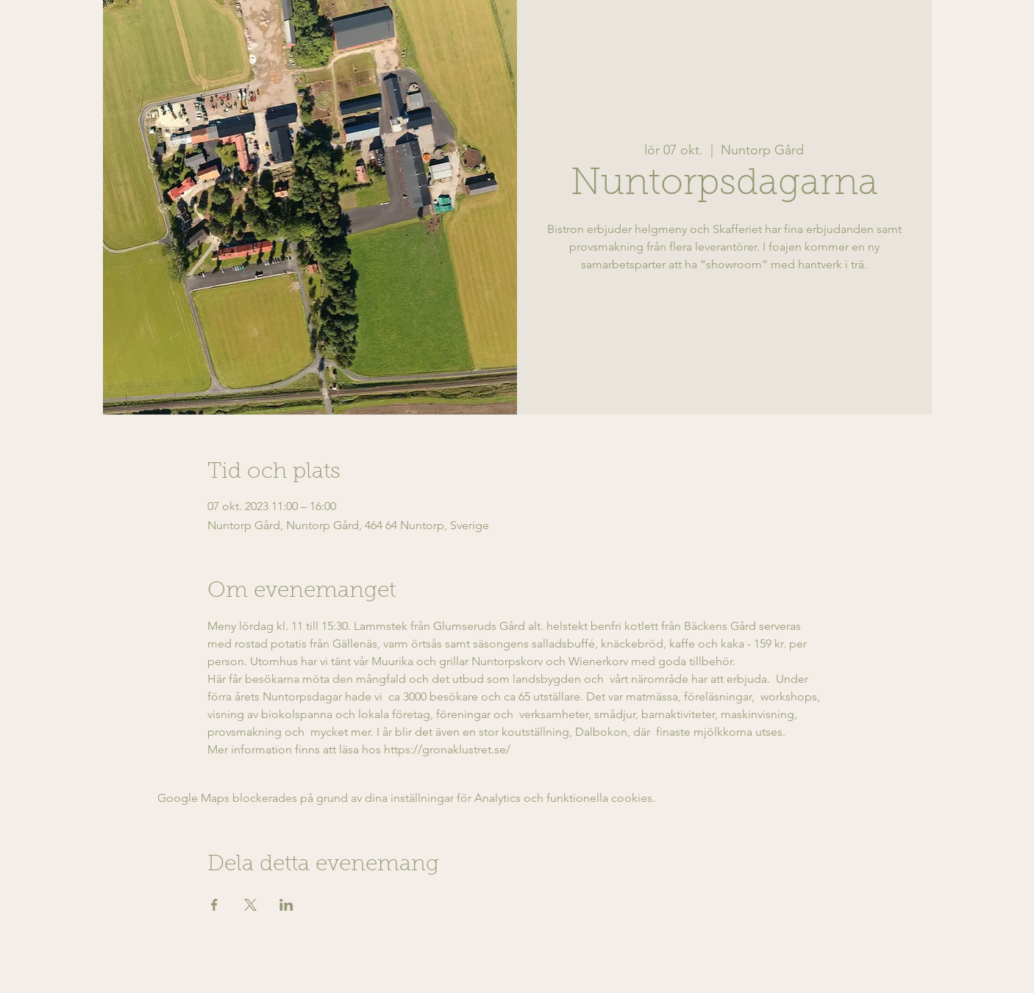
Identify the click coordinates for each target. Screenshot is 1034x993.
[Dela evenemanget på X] (250, 905)
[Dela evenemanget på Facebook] (214, 905)
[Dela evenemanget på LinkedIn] (286, 905)
